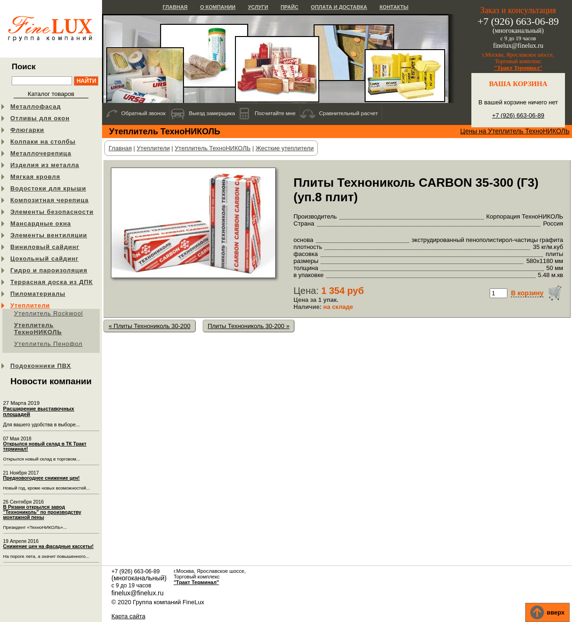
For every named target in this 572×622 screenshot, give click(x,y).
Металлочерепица (40, 153)
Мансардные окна (40, 223)
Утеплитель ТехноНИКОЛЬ (38, 329)
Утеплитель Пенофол (48, 343)
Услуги (258, 7)
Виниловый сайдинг (45, 246)
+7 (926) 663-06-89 (518, 115)
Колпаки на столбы (42, 141)
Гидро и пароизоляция (49, 270)
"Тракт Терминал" (518, 68)
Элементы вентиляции (48, 235)
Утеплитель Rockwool (48, 313)
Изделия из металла (44, 164)
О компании (217, 7)
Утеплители (30, 305)
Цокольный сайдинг (44, 258)
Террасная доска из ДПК (51, 281)
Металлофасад (35, 106)
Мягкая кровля (35, 176)
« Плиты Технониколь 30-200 (150, 325)
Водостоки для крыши (48, 188)
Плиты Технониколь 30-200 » (249, 325)
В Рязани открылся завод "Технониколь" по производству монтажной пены (42, 512)
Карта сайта (128, 616)
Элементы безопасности (52, 211)
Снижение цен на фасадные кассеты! (48, 546)
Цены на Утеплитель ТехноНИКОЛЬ (515, 131)
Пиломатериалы (38, 293)
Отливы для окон (40, 118)
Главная (174, 7)
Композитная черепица (49, 200)
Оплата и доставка (339, 7)
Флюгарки (27, 129)
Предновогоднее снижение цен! (41, 478)
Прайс (289, 7)
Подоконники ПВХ (40, 365)
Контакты (394, 7)
